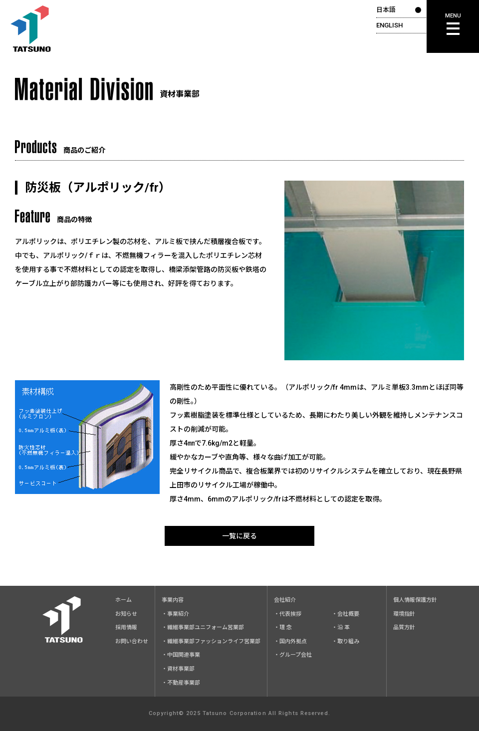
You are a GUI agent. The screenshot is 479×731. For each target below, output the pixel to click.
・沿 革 (341, 627)
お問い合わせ (131, 641)
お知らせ (126, 614)
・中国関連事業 (181, 655)
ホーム (123, 600)
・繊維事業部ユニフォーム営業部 (203, 627)
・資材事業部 (178, 669)
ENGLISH (389, 25)
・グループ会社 (293, 655)
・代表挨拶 (287, 614)
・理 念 (283, 627)
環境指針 (404, 614)
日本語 (386, 9)
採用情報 (126, 627)
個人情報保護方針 (415, 600)
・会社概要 (345, 614)
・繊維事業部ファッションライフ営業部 (211, 641)
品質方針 (404, 627)
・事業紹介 (175, 614)
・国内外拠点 (290, 641)
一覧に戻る (239, 536)
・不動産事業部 (181, 683)
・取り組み (345, 641)
